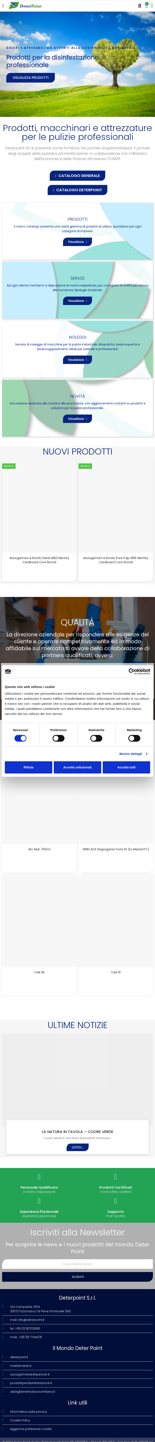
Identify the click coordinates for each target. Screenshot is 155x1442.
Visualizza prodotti (31, 77)
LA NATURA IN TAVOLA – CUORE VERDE (77, 1132)
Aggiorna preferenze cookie (31, 1429)
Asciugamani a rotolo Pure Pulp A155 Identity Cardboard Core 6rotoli (115, 560)
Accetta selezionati (77, 767)
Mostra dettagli (130, 754)
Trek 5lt (39, 972)
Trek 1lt (116, 972)
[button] (77, 176)
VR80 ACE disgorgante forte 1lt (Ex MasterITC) (115, 849)
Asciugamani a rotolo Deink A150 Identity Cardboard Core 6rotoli (39, 560)
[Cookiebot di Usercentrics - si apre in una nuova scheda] (131, 671)
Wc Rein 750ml (39, 849)
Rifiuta (28, 767)
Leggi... (77, 1147)
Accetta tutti (126, 767)
